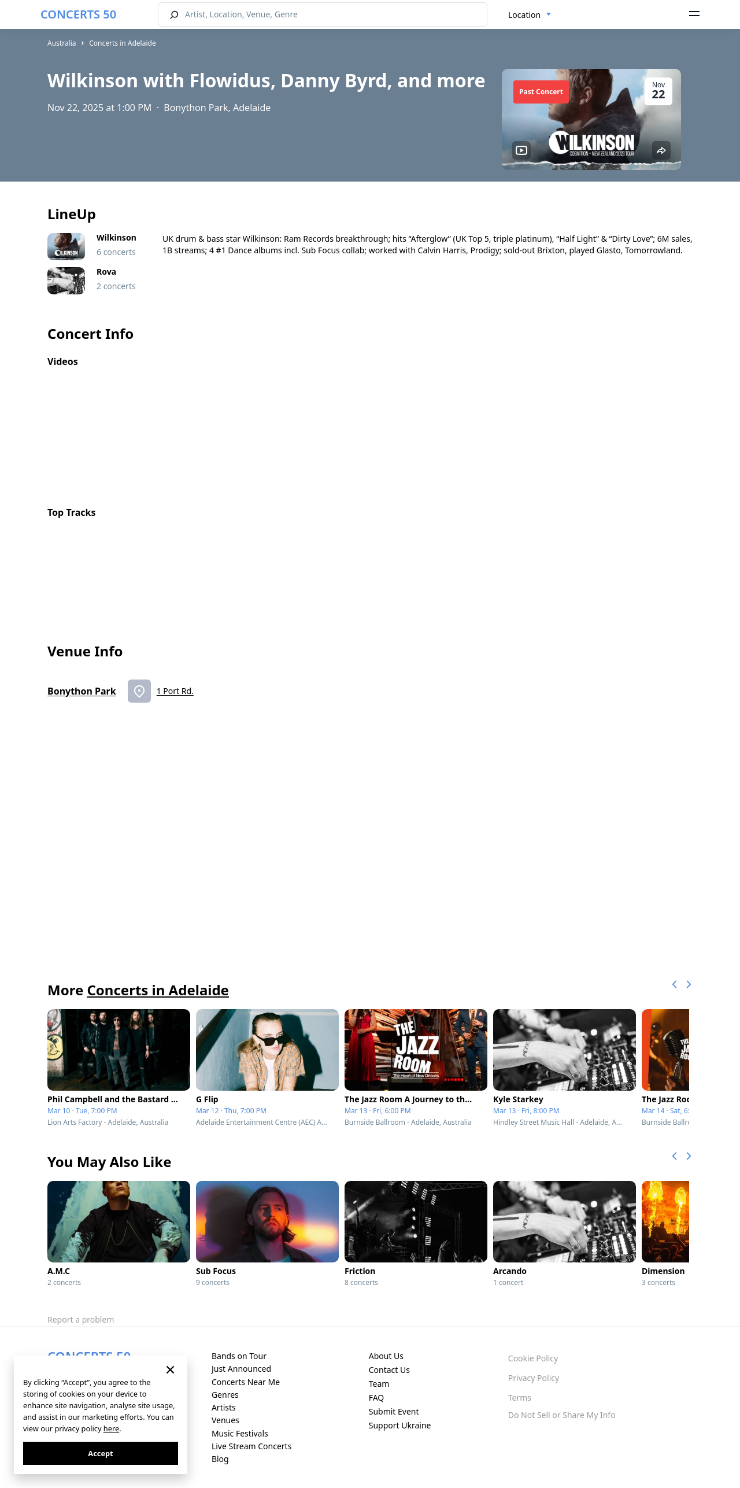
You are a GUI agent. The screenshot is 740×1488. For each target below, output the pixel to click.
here (111, 1428)
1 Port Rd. (175, 690)
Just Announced (241, 1368)
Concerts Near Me (246, 1381)
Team (379, 1383)
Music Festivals (240, 1433)
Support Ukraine (400, 1425)
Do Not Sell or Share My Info (562, 1414)
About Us (386, 1355)
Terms (519, 1397)
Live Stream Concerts (251, 1446)
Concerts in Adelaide (122, 43)
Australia (61, 43)
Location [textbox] (524, 14)
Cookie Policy (533, 1358)
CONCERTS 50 (78, 14)
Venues (225, 1420)
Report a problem (80, 1319)
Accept (100, 1453)
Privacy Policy (533, 1377)
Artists (224, 1407)
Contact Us (389, 1369)
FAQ (376, 1397)
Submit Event (394, 1411)
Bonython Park (81, 691)
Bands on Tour (239, 1355)
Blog (220, 1458)
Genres (225, 1394)
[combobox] (530, 15)
